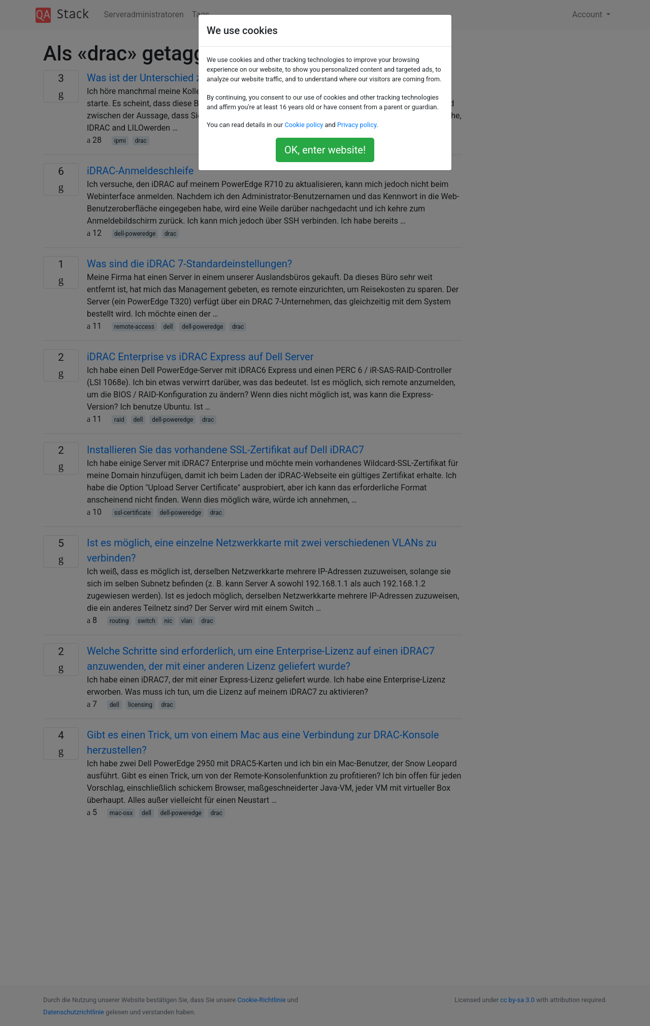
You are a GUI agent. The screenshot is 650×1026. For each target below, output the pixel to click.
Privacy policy (356, 125)
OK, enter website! (325, 150)
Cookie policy (303, 125)
